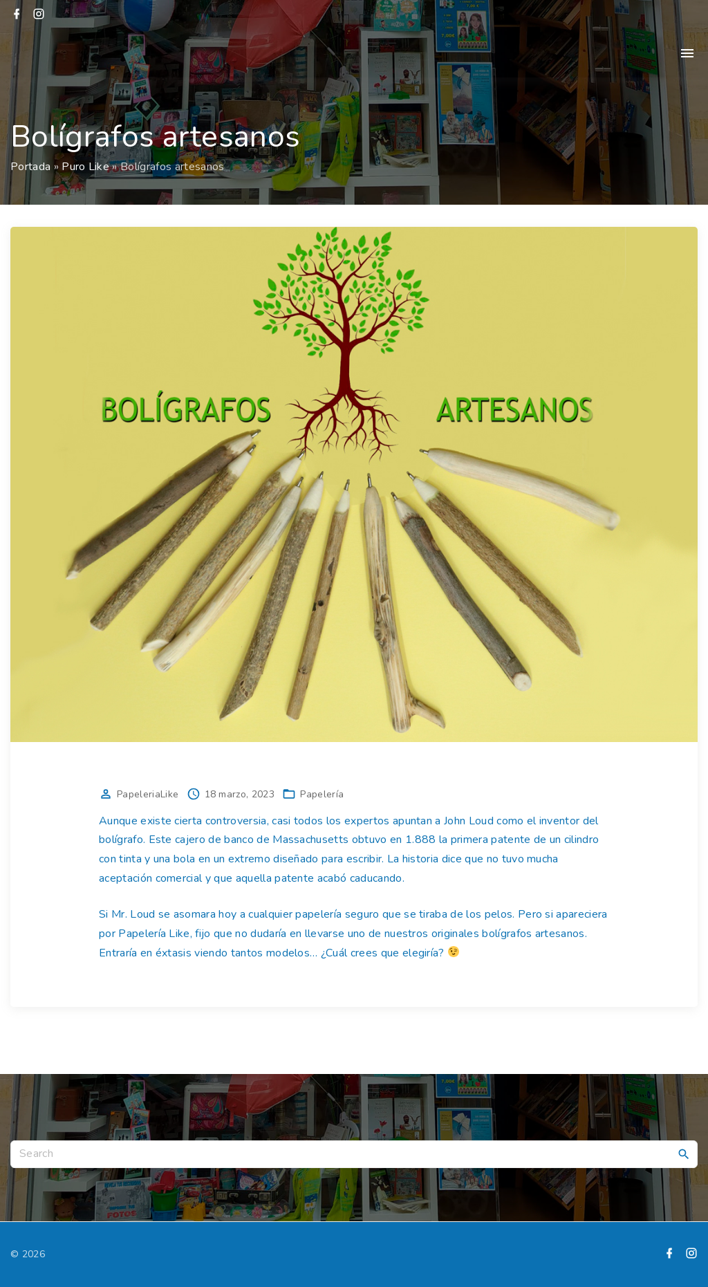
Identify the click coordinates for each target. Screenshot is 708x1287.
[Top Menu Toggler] (687, 53)
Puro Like (85, 166)
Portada (30, 166)
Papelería (322, 794)
